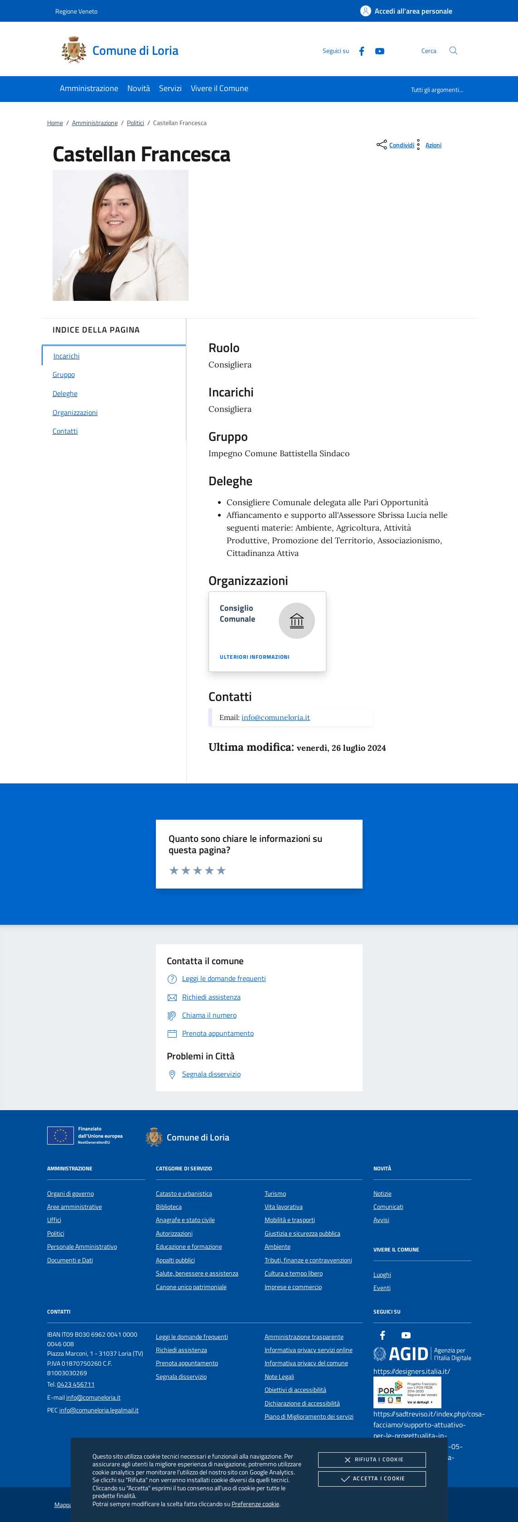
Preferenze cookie (255, 1503)
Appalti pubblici (175, 1260)
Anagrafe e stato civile (185, 1220)
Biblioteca (169, 1207)
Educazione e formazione (189, 1246)
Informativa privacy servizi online (309, 1350)
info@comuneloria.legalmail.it (99, 1410)
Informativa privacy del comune (306, 1363)
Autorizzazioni (174, 1233)
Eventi (382, 1288)
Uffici (54, 1220)
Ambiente (277, 1246)
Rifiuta (372, 1460)
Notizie (382, 1193)
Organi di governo (70, 1193)
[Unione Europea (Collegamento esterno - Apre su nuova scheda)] (87, 1137)
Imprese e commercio (293, 1287)
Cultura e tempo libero (294, 1273)
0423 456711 (76, 1384)
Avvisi (381, 1220)
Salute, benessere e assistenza (197, 1273)
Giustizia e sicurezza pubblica (302, 1233)
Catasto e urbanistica (184, 1193)
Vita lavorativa (284, 1207)
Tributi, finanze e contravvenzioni (308, 1260)
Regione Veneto (76, 11)
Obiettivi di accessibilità (295, 1390)
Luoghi (382, 1275)
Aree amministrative (74, 1207)
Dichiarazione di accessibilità (302, 1403)
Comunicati (388, 1207)
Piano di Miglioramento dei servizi (309, 1416)
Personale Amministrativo (82, 1246)
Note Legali (279, 1377)
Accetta (372, 1479)
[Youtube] (376, 50)
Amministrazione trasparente (304, 1337)
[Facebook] (358, 50)
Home (55, 123)
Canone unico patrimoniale (191, 1287)
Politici (135, 123)
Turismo (275, 1193)
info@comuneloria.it (276, 717)
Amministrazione (95, 123)
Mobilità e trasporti (290, 1220)
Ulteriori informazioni (255, 657)
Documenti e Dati (70, 1260)
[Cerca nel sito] (453, 50)
